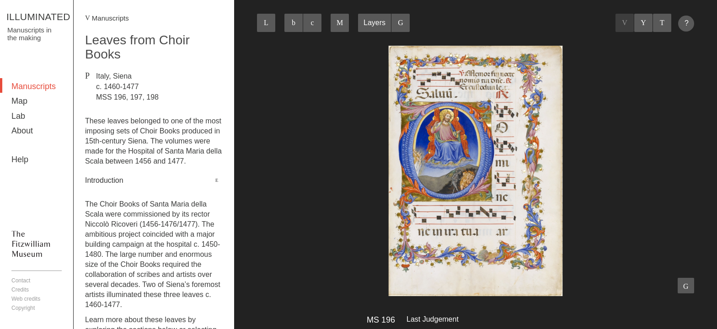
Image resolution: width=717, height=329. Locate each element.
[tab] (154, 180)
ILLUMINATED (38, 16)
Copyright (23, 308)
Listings (643, 23)
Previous (624, 23)
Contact (20, 280)
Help (19, 159)
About (22, 130)
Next (662, 23)
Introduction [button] (104, 180)
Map (19, 101)
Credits (20, 290)
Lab (18, 116)
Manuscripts (33, 86)
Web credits (25, 299)
